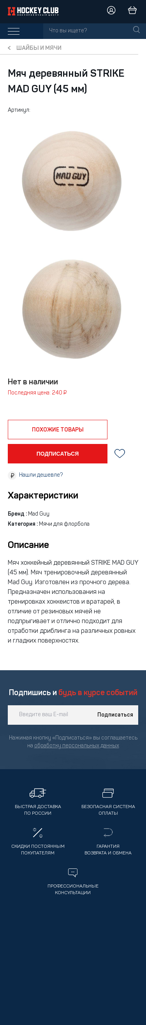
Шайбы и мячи (39, 48)
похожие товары (58, 430)
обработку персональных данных (76, 746)
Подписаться (115, 715)
